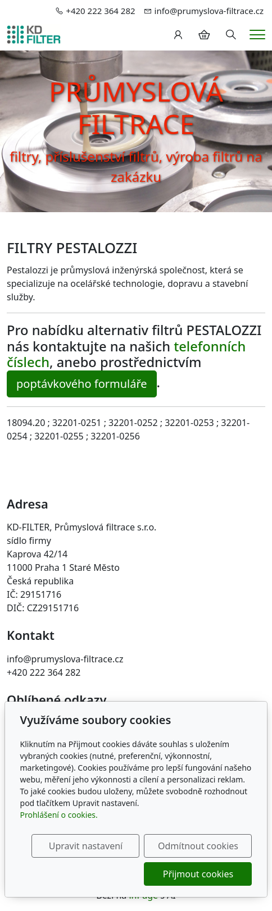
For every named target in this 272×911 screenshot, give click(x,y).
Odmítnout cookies (198, 846)
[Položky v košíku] (204, 35)
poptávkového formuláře (81, 383)
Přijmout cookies (198, 874)
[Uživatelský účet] (178, 35)
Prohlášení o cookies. (59, 814)
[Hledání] (231, 35)
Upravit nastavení (86, 846)
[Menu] (257, 34)
